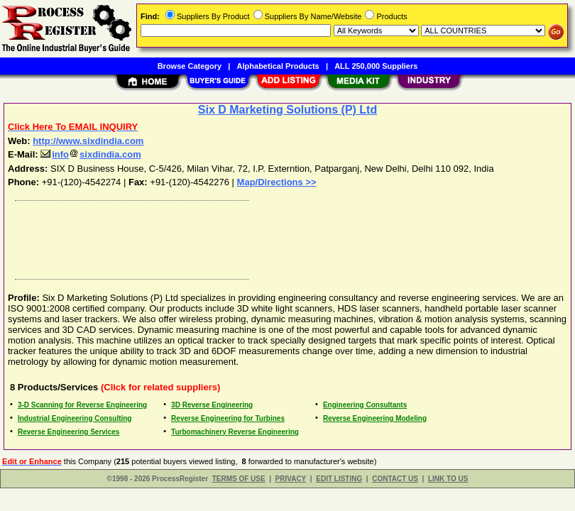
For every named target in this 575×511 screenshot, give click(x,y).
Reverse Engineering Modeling (375, 418)
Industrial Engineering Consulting (75, 418)
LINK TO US (448, 479)
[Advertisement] (284, 236)
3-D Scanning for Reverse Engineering (82, 405)
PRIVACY (291, 479)
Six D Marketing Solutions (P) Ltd (287, 110)
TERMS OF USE (238, 479)
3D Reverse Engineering (212, 405)
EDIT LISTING (339, 479)
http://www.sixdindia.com (88, 141)
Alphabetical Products (278, 66)
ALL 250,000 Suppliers (375, 66)
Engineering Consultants (365, 405)
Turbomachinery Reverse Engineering (235, 432)
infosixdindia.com (90, 154)
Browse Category (189, 66)
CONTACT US (395, 479)
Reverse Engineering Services (68, 432)
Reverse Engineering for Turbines (228, 418)
